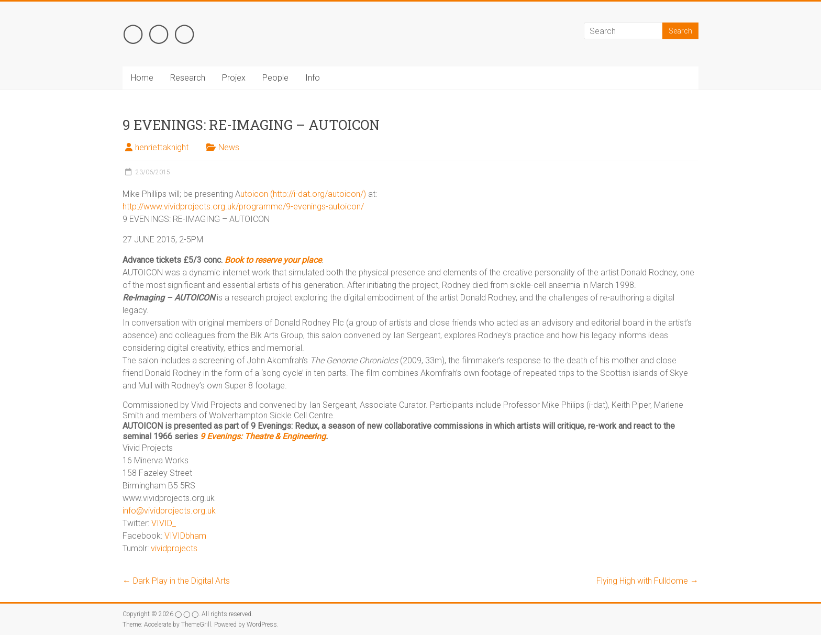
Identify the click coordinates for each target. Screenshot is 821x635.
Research (187, 78)
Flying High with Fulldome (647, 581)
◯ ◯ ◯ (159, 31)
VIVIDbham (185, 536)
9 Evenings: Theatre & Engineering (263, 436)
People (275, 78)
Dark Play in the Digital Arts (176, 581)
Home (142, 78)
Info (312, 78)
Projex (234, 78)
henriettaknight (161, 147)
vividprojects (174, 548)
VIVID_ (163, 523)
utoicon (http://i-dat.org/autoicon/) (303, 194)
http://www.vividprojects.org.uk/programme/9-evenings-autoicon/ (243, 206)
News (228, 147)
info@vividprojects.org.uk (169, 511)
